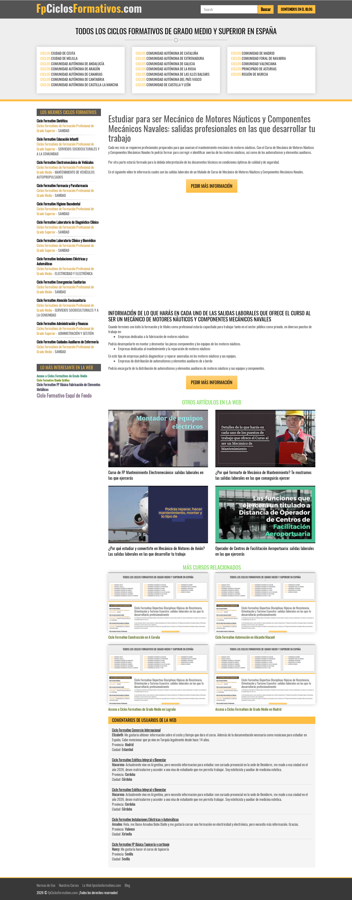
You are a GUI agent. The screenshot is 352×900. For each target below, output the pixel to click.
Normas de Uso (46, 885)
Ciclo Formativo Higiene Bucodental (58, 203)
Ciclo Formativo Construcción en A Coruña (134, 637)
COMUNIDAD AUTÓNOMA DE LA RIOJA (166, 68)
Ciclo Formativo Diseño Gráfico (53, 380)
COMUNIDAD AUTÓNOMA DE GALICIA (165, 63)
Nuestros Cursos (69, 885)
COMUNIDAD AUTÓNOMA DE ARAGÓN (70, 68)
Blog (127, 885)
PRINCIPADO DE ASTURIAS (253, 68)
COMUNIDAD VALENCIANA (253, 63)
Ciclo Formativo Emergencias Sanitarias (61, 282)
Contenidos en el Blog (296, 9)
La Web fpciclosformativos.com (101, 885)
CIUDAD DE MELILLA (58, 58)
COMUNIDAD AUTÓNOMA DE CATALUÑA (167, 53)
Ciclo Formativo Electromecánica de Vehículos (65, 162)
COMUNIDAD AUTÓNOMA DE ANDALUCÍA (72, 63)
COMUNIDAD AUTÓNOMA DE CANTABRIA (72, 79)
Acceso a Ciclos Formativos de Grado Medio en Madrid (248, 709)
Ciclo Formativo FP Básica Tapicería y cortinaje (140, 844)
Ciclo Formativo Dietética (52, 120)
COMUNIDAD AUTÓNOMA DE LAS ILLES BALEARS (172, 74)
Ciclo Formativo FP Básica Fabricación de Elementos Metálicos (68, 387)
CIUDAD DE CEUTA (57, 53)
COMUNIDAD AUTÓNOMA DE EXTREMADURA (170, 58)
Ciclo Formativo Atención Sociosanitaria (61, 300)
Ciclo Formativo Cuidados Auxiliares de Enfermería (68, 341)
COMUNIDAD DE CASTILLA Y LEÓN (163, 84)
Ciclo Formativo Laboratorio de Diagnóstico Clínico (68, 222)
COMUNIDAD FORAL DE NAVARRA (258, 58)
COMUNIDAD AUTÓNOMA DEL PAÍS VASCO (168, 79)
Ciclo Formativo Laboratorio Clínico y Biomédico (66, 240)
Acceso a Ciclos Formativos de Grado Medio (62, 376)
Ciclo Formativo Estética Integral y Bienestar (139, 759)
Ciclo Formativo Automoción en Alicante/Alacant (245, 637)
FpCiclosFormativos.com (62, 892)
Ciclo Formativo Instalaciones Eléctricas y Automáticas (145, 819)
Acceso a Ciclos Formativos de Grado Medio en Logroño (142, 709)
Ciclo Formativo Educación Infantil (57, 139)
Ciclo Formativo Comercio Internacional (136, 729)
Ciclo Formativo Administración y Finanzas (62, 323)
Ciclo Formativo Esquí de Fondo (64, 395)
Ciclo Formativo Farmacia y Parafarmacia (62, 185)
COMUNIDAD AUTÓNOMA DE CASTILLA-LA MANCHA (79, 84)
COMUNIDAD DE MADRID (253, 53)
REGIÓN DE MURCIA (249, 74)
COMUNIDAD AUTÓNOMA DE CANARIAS (71, 74)
